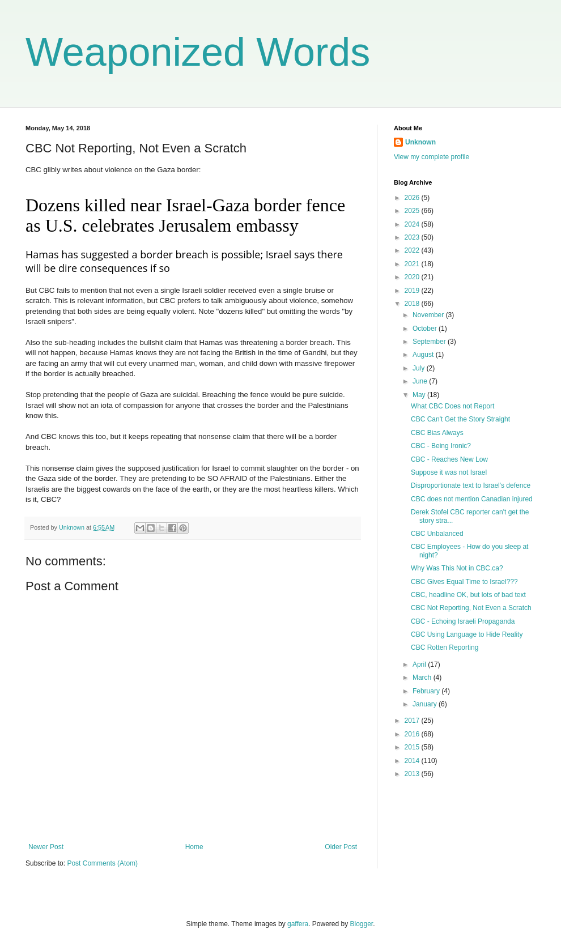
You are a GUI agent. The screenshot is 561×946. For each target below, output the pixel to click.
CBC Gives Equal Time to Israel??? (464, 582)
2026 (413, 198)
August (424, 355)
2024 (413, 224)
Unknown (420, 142)
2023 (413, 237)
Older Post (341, 847)
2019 (413, 291)
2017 (413, 721)
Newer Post (45, 847)
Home (194, 847)
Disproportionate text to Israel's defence (470, 485)
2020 (413, 277)
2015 (413, 747)
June (421, 381)
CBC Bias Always (437, 433)
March (423, 677)
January (426, 704)
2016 (413, 734)
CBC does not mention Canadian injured (472, 499)
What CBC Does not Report (452, 406)
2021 (413, 264)
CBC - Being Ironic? (441, 446)
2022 (413, 250)
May (420, 395)
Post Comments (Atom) (102, 863)
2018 (413, 304)
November (429, 315)
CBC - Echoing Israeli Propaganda (463, 621)
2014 (413, 761)
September (430, 342)
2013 (413, 774)
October (426, 329)
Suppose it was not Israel (449, 472)
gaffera (297, 924)
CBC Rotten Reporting (444, 647)
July (420, 368)
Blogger (361, 924)
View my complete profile (431, 157)
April (420, 664)
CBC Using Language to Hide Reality (466, 634)
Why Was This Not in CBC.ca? (457, 568)
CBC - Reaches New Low (449, 459)
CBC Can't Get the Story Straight (460, 419)
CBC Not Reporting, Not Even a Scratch (471, 608)
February (427, 691)
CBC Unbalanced (437, 534)
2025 (413, 211)
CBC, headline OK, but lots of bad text (468, 595)
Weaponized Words (198, 52)
